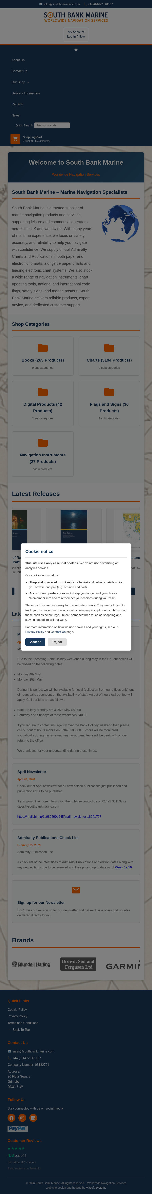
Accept (35, 642)
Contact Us (58, 631)
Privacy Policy (34, 631)
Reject (57, 642)
